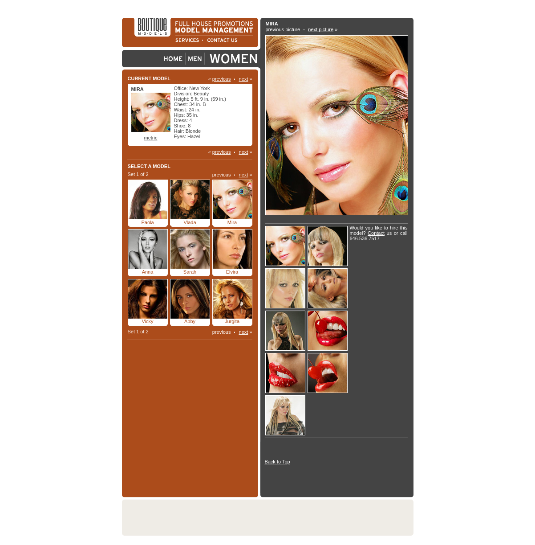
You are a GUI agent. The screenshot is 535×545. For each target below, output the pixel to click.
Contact (376, 233)
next (243, 79)
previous (221, 79)
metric (151, 137)
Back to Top (277, 461)
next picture (320, 29)
